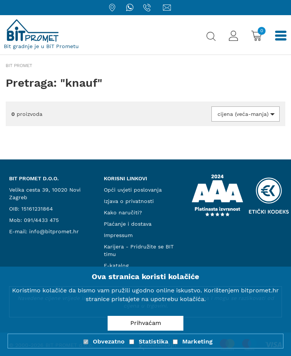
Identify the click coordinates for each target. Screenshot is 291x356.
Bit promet (19, 65)
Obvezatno (109, 341)
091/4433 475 (41, 220)
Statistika (153, 341)
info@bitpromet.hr (54, 231)
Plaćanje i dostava (128, 224)
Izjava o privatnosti (129, 201)
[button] (245, 114)
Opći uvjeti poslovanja (133, 190)
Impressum (118, 235)
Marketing (197, 341)
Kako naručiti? (123, 212)
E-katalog (116, 265)
